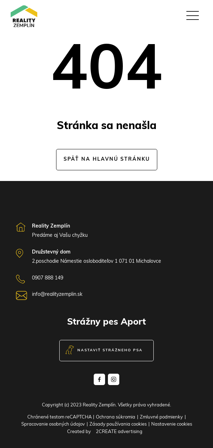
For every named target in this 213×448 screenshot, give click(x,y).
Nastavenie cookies (171, 424)
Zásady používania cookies (118, 424)
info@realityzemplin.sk (57, 294)
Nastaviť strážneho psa (104, 351)
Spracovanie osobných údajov (53, 424)
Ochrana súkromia (115, 417)
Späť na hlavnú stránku (107, 159)
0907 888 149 (47, 278)
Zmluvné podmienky (161, 417)
